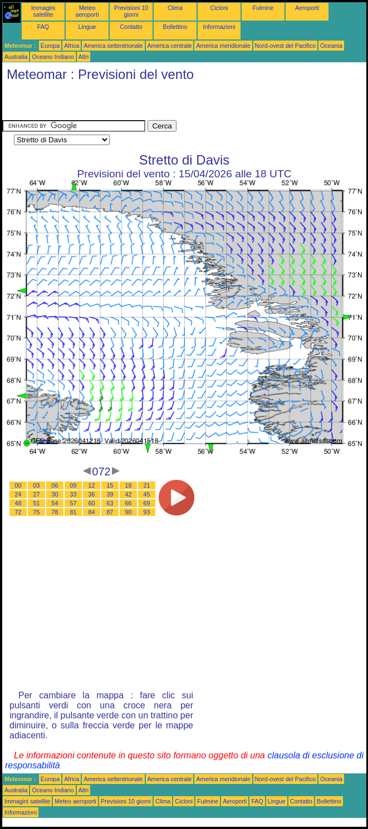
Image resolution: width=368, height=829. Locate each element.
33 (73, 494)
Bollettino (175, 26)
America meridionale (223, 45)
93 (147, 512)
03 (36, 485)
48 (18, 503)
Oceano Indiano (52, 56)
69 (147, 503)
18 (128, 485)
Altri (83, 56)
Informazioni (219, 26)
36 (92, 494)
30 (55, 494)
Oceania (331, 45)
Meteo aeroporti (87, 11)
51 (36, 503)
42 (128, 494)
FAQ (43, 26)
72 (18, 512)
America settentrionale (113, 45)
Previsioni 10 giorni (131, 11)
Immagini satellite (43, 11)
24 (18, 494)
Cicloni (219, 7)
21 (147, 485)
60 (92, 503)
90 (128, 512)
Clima (175, 7)
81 (73, 512)
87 (110, 512)
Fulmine (263, 7)
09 (73, 485)
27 (36, 494)
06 (55, 485)
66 (128, 503)
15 (110, 485)
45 (147, 494)
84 (92, 512)
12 (92, 485)
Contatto (131, 26)
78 (55, 512)
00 (18, 485)
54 (55, 503)
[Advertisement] (132, 103)
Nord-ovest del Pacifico (285, 45)
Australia (15, 56)
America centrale (170, 45)
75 (36, 512)
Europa (50, 45)
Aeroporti (307, 7)
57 (73, 503)
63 (110, 503)
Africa (71, 45)
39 (110, 494)
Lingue (87, 26)
